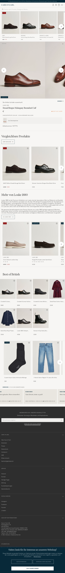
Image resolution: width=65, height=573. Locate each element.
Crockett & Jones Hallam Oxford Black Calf (23, 301)
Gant (3, 35)
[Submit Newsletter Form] (61, 420)
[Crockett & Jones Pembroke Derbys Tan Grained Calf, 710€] (48, 25)
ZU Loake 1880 (8, 217)
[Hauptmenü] (62, 5)
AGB (2, 455)
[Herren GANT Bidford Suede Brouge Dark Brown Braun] (15, 164)
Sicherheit (4, 443)
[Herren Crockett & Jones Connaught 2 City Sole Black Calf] (8, 289)
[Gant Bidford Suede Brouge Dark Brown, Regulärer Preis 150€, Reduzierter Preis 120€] (10, 25)
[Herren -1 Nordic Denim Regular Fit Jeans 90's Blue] (46, 358)
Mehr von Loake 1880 (14, 195)
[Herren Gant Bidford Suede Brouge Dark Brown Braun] (11, 22)
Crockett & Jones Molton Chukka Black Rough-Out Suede (40, 301)
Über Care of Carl (6, 440)
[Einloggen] (53, 5)
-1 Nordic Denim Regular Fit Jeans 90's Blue (45, 377)
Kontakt (3, 477)
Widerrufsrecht (5, 458)
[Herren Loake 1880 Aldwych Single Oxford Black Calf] (24, 318)
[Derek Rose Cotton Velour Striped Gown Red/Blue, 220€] (57, 292)
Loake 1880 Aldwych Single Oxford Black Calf (23, 331)
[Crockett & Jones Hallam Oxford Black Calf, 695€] (24, 292)
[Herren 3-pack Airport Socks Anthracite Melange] (17, 358)
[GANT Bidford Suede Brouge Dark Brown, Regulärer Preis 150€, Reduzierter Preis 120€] (15, 167)
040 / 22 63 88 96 (11, 533)
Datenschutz (4, 449)
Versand (3, 474)
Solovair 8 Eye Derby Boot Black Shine (40, 331)
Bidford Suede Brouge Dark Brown (9, 37)
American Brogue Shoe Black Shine (28, 37)
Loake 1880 (6, 105)
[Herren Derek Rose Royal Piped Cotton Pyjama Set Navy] (8, 318)
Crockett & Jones (44, 35)
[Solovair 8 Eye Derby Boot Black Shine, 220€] (41, 321)
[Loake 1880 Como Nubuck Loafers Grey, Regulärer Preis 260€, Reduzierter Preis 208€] (15, 243)
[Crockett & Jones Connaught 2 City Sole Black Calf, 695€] (8, 292)
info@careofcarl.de (15, 535)
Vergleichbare (15, 136)
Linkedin (3, 510)
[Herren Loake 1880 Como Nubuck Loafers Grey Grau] (15, 239)
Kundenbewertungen (6, 486)
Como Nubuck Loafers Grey (10, 259)
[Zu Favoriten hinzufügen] (27, 149)
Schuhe (4, 43)
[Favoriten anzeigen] (56, 5)
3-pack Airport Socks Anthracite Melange (15, 377)
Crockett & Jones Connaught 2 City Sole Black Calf (7, 301)
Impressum (4, 452)
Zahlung (3, 483)
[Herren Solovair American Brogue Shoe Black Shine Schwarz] (29, 22)
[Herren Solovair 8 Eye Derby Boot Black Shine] (41, 318)
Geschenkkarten (5, 489)
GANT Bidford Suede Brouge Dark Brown (14, 183)
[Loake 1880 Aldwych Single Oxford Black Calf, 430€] (24, 321)
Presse (3, 446)
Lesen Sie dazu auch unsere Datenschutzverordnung (32, 424)
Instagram (4, 501)
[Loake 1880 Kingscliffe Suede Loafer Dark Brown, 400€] (44, 243)
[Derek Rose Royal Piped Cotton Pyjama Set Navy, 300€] (8, 321)
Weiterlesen (37, 556)
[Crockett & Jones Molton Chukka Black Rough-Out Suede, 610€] (41, 292)
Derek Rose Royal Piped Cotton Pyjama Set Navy (7, 331)
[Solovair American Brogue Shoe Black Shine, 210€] (29, 25)
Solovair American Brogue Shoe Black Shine (44, 183)
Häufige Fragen (5, 480)
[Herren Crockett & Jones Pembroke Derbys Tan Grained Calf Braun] (48, 22)
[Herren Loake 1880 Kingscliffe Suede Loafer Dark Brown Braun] (44, 239)
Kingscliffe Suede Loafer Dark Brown (42, 259)
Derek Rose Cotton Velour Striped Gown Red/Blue (57, 301)
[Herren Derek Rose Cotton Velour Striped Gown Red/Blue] (57, 289)
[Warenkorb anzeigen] (59, 5)
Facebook (4, 504)
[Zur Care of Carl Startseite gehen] (7, 5)
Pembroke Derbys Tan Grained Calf (46, 37)
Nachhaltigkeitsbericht (7, 461)
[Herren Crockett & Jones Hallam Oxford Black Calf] (24, 289)
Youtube (3, 507)
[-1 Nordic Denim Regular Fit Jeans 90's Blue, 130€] (46, 361)
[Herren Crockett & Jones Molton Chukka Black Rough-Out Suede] (41, 289)
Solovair (23, 35)
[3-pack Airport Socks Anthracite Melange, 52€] (17, 361)
